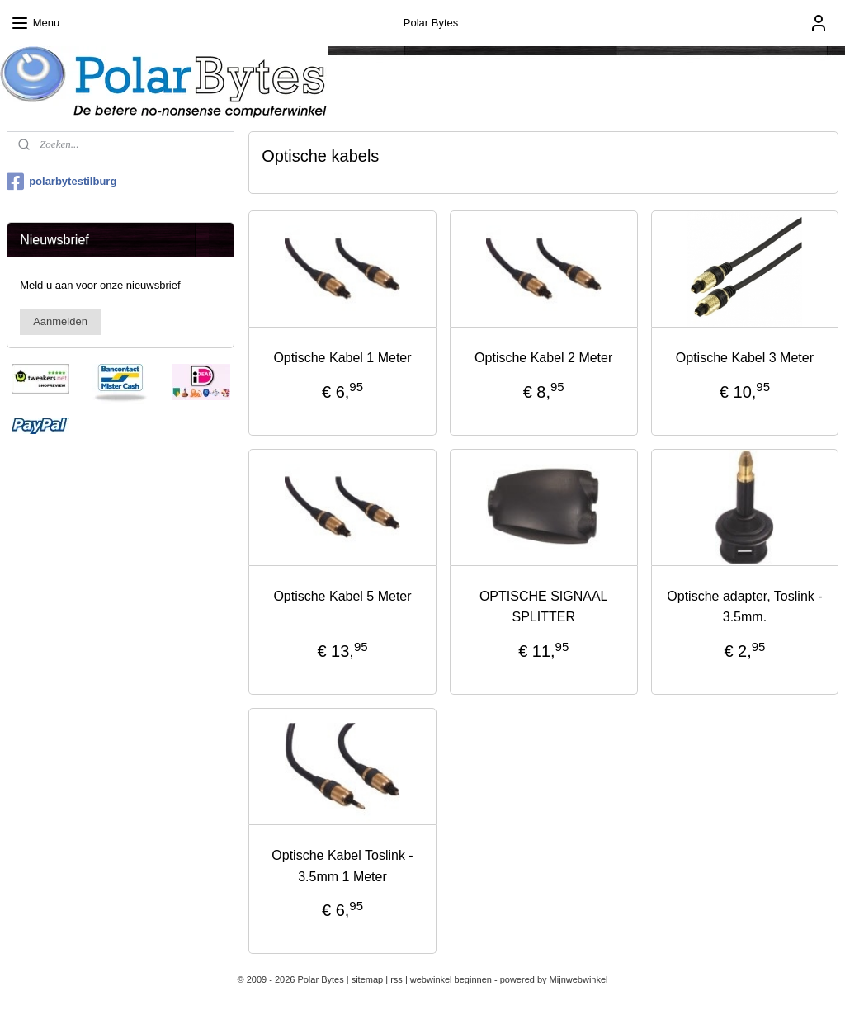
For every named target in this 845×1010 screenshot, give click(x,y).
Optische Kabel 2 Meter (543, 358)
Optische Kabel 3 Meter (744, 358)
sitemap (368, 979)
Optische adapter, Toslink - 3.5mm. (744, 607)
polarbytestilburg (61, 181)
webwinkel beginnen (451, 979)
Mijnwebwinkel (579, 979)
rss (396, 979)
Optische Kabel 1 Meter (342, 358)
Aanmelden (60, 321)
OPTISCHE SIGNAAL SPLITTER (543, 607)
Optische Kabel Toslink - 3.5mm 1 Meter (342, 866)
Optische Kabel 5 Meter (342, 596)
